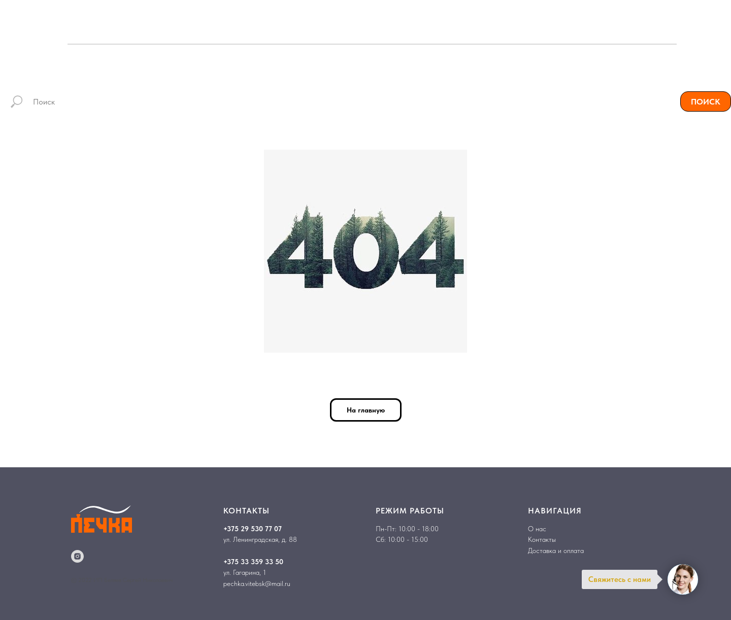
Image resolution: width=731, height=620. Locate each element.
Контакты (542, 539)
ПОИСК (705, 102)
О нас (537, 529)
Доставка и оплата (556, 550)
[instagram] (77, 556)
